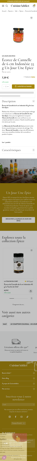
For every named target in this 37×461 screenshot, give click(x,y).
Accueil (4, 11)
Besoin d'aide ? (18, 373)
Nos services (18, 389)
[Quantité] (5, 87)
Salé (16, 11)
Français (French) (18, 423)
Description (18, 101)
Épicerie (10, 11)
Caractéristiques (18, 150)
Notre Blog (18, 378)
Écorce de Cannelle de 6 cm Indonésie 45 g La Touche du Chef (18, 285)
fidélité (33, 77)
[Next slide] (31, 298)
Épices (21, 11)
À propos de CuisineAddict (18, 383)
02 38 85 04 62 (10, 433)
